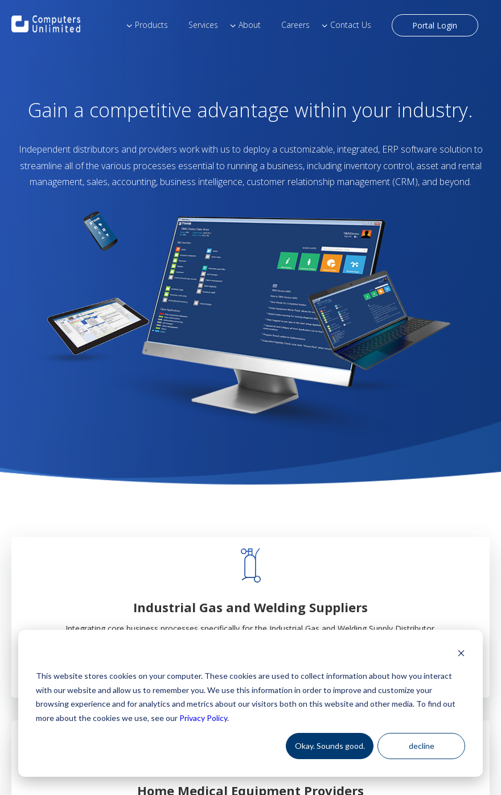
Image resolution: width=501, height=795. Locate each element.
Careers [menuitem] (295, 24)
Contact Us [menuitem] (350, 24)
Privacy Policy (203, 718)
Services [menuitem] (203, 24)
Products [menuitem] (151, 24)
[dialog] (250, 703)
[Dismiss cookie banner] (461, 655)
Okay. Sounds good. (330, 746)
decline (421, 746)
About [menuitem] (250, 24)
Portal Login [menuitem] (434, 25)
